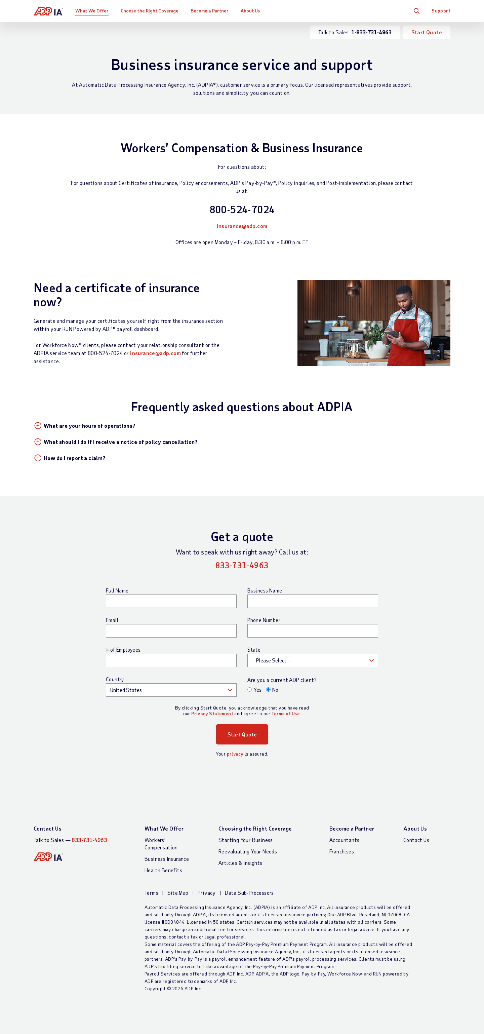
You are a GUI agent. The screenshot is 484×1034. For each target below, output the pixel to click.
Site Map (177, 892)
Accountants (344, 840)
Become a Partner (210, 10)
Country (115, 679)
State (253, 650)
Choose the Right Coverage (150, 10)
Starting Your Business (245, 840)
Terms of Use (286, 713)
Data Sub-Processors (249, 892)
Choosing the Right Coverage (255, 828)
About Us (250, 10)
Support (441, 10)
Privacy (207, 892)
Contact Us (48, 828)
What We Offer (92, 10)
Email (112, 620)
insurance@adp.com (242, 226)
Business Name (264, 590)
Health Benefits (163, 870)
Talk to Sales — (70, 840)
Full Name (117, 590)
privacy (235, 754)
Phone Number (263, 620)
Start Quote (426, 32)
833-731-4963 (242, 565)
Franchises (341, 851)
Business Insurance (167, 858)
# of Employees (123, 650)
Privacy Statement (212, 713)
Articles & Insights (240, 862)
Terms (151, 892)
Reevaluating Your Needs (247, 851)
